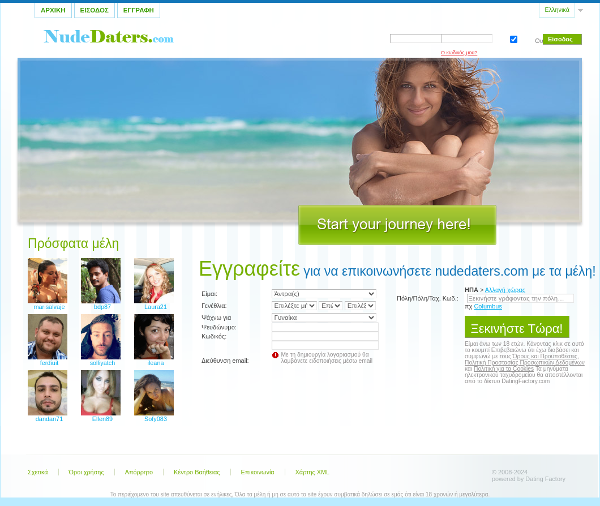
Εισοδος (94, 10)
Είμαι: (209, 293)
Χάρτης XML (312, 472)
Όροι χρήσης (86, 472)
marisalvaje (49, 306)
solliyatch (102, 362)
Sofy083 (155, 418)
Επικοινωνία (258, 472)
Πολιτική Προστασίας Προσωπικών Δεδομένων (525, 362)
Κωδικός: (214, 336)
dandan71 (49, 418)
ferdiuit (49, 362)
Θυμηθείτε (512, 38)
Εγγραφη (138, 10)
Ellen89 (102, 418)
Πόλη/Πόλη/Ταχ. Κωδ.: (427, 298)
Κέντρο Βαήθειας (197, 472)
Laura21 (155, 306)
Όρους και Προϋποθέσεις (545, 356)
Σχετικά (38, 472)
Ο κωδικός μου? (459, 52)
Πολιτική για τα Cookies (504, 369)
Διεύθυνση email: (225, 360)
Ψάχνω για (216, 317)
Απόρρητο (139, 472)
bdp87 (102, 306)
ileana (155, 362)
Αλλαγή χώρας (505, 289)
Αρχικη (53, 10)
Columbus (488, 306)
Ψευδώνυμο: (219, 327)
